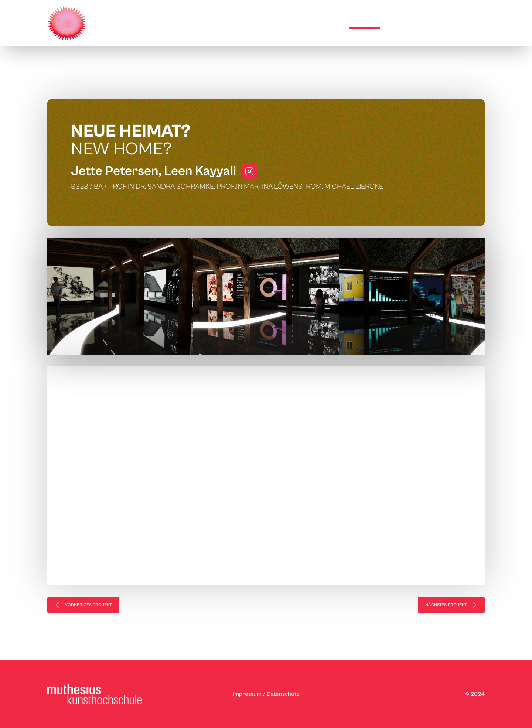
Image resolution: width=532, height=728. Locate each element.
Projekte (364, 22)
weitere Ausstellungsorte (434, 22)
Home (330, 22)
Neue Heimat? (231, 79)
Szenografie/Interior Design (163, 79)
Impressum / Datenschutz (266, 694)
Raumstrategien (92, 79)
